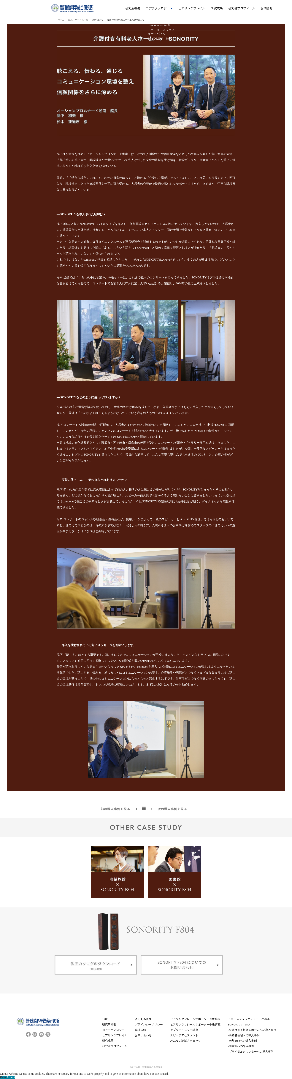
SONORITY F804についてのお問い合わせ (182, 965)
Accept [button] (11, 1077)
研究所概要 (132, 8)
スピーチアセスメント (184, 1035)
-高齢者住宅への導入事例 (244, 1035)
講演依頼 (140, 1029)
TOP (104, 1018)
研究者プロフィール (241, 8)
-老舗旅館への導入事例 (242, 1040)
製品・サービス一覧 (78, 20)
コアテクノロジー (159, 8)
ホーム (61, 20)
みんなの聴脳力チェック (185, 1040)
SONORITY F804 (239, 1024)
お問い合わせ (143, 1035)
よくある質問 (143, 1018)
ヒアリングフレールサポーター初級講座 (195, 1018)
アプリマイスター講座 (184, 1029)
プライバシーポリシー (149, 1024)
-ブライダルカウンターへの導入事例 (251, 1051)
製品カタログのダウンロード (96, 965)
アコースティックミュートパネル (249, 1018)
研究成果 (217, 8)
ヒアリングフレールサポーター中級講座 (195, 1024)
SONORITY (97, 20)
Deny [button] (3, 1077)
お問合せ (267, 8)
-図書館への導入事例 (241, 1046)
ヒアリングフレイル (191, 8)
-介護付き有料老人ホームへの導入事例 (252, 1029)
